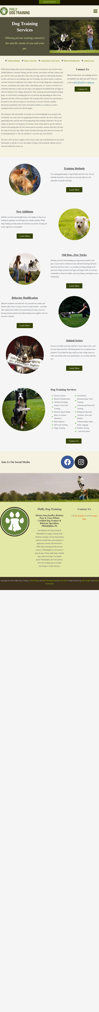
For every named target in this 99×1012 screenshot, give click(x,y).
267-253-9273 (79, 83)
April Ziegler (86, 582)
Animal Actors (74, 341)
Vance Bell (63, 582)
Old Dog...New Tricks (74, 255)
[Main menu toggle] (95, 11)
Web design (34, 582)
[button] (49, 2)
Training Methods (74, 169)
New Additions (24, 212)
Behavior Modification (25, 298)
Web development (49, 582)
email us (90, 83)
